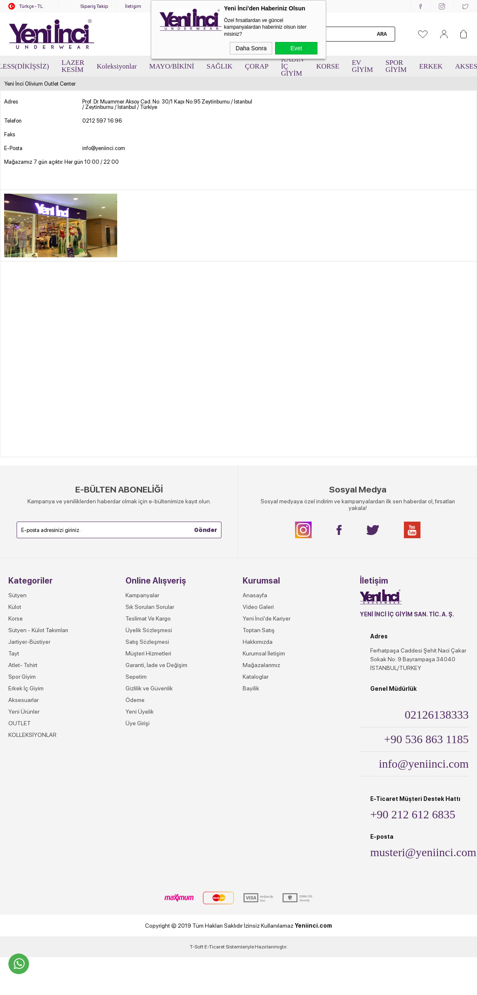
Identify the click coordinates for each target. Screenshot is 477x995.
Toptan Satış (259, 630)
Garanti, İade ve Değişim (156, 665)
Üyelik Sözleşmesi (148, 630)
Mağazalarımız (261, 665)
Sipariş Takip (94, 6)
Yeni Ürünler (23, 711)
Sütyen (17, 595)
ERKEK (431, 66)
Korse (15, 618)
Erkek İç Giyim (26, 688)
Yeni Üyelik (139, 711)
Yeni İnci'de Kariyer (266, 618)
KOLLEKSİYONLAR (32, 734)
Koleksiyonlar (117, 66)
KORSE (327, 66)
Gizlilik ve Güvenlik (149, 688)
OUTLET (19, 723)
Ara (382, 34)
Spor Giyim (22, 676)
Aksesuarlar (23, 700)
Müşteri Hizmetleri (148, 653)
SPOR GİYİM (396, 66)
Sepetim (136, 676)
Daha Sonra (251, 48)
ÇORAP (256, 66)
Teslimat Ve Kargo (148, 618)
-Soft (197, 947)
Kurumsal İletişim (264, 653)
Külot (14, 606)
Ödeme (135, 700)
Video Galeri (258, 606)
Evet (296, 48)
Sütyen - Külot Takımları (38, 630)
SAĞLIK (219, 66)
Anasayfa (255, 595)
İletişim (133, 6)
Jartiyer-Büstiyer (29, 641)
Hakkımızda (258, 641)
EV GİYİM (362, 66)
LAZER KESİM (72, 66)
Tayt (13, 653)
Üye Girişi (137, 723)
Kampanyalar (142, 595)
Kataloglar (255, 676)
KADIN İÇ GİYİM (292, 66)
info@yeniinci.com (103, 148)
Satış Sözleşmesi (147, 641)
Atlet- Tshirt (22, 665)
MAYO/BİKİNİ (171, 66)
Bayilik (251, 688)
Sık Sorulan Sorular (149, 606)
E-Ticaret (214, 947)
